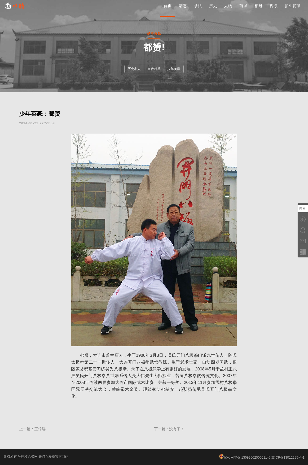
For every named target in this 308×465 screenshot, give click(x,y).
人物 (228, 11)
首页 (168, 11)
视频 (274, 11)
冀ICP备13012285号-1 (287, 457)
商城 (243, 11)
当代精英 (154, 69)
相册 (259, 11)
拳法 (198, 11)
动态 (183, 11)
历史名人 (134, 69)
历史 (213, 11)
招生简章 (293, 11)
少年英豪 (173, 69)
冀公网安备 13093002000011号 (244, 457)
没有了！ (176, 429)
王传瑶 (40, 429)
